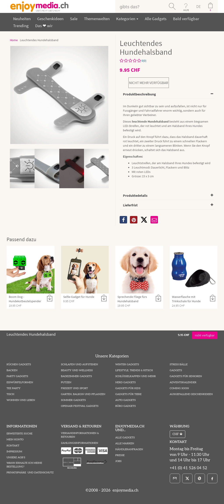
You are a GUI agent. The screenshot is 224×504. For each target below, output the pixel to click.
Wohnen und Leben (21, 400)
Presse (120, 455)
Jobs (118, 461)
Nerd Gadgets (125, 382)
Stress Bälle (179, 364)
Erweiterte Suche (19, 433)
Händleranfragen (129, 449)
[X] (144, 219)
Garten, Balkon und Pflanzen (83, 394)
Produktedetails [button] (135, 195)
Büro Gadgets (125, 406)
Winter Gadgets (127, 364)
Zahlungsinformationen (79, 443)
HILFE (186, 10)
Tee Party (13, 388)
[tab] (167, 94)
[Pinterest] (200, 478)
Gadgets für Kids (127, 388)
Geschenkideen (50, 18)
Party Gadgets (17, 376)
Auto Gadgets (125, 400)
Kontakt (13, 445)
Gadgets (176, 370)
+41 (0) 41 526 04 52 (188, 468)
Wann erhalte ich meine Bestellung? (24, 464)
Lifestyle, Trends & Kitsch (134, 370)
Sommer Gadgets (73, 400)
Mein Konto (15, 439)
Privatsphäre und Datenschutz (30, 472)
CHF (177, 434)
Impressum (14, 451)
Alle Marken (124, 443)
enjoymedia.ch (125, 490)
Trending (21, 25)
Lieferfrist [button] (130, 205)
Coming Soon (179, 388)
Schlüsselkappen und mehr (135, 376)
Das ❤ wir (44, 25)
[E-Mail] (175, 478)
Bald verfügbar (186, 18)
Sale (73, 18)
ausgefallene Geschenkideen (191, 394)
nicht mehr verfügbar (148, 82)
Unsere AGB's (16, 457)
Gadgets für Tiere (128, 394)
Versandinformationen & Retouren (80, 435)
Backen (12, 370)
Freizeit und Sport (74, 388)
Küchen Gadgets (19, 364)
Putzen (66, 382)
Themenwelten (97, 18)
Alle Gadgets (155, 18)
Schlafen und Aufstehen (79, 364)
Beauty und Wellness (77, 370)
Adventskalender (183, 382)
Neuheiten (22, 18)
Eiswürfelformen (20, 382)
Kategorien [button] (127, 18)
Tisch (10, 394)
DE (198, 6)
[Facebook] (212, 478)
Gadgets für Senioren (186, 376)
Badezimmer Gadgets (76, 376)
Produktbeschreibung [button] (139, 94)
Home (14, 40)
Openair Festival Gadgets (79, 406)
